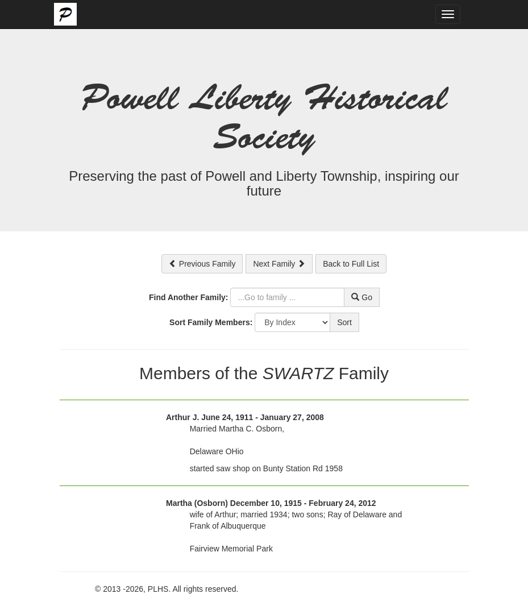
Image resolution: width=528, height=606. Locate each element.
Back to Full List (351, 263)
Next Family (279, 263)
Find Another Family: (188, 297)
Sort (344, 322)
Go (361, 297)
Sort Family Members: (210, 322)
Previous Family (202, 263)
